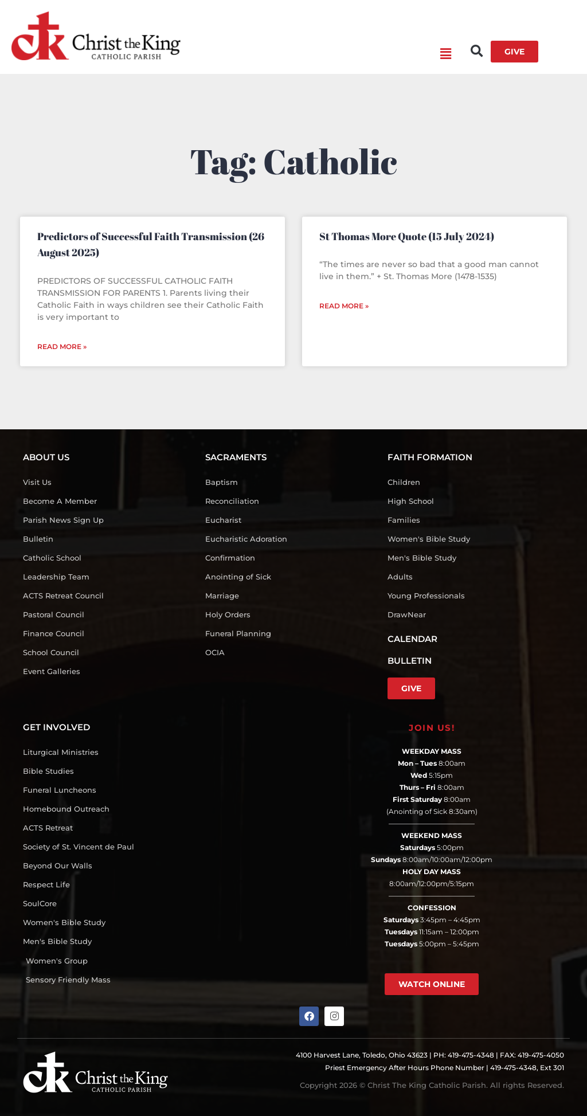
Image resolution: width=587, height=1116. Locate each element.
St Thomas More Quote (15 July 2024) (406, 236)
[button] (316, 54)
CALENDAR (412, 638)
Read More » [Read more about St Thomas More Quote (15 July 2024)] (344, 305)
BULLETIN (410, 660)
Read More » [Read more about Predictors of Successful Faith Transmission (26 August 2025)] (62, 346)
